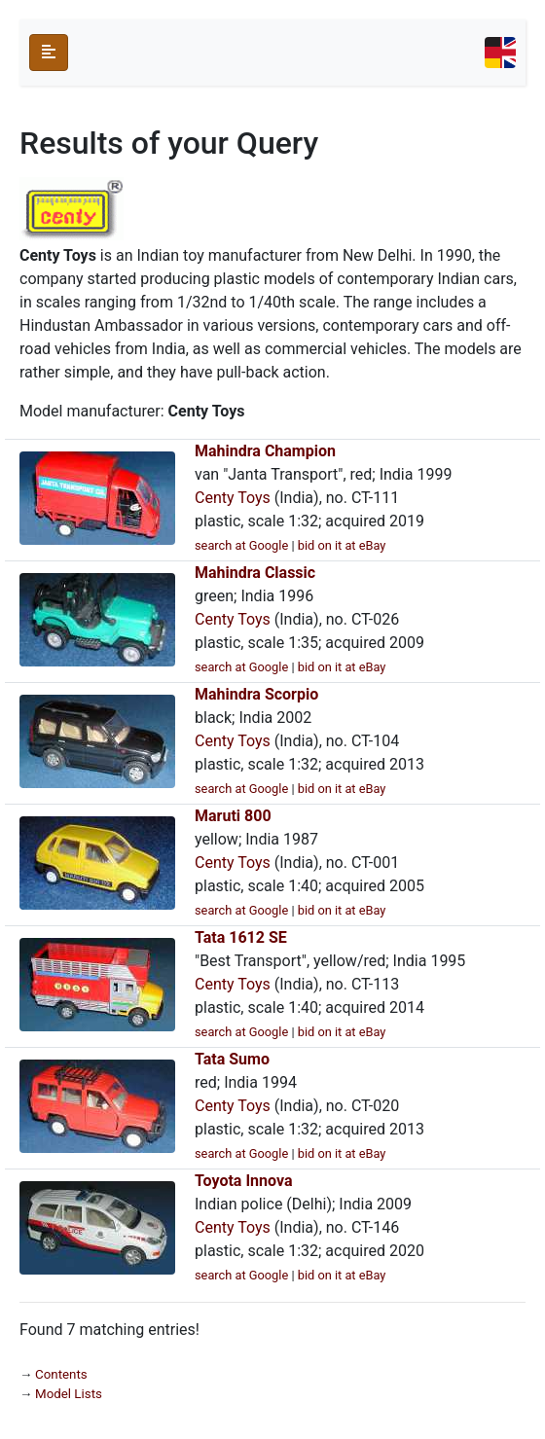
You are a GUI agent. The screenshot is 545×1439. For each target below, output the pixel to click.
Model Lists (68, 1393)
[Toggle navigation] (500, 52)
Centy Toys (233, 497)
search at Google (241, 545)
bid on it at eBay (342, 545)
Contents (61, 1374)
